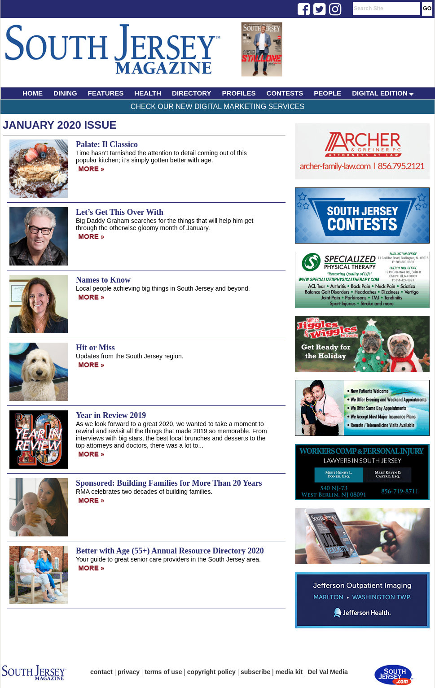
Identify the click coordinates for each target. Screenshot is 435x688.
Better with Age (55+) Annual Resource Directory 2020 (170, 550)
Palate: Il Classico (107, 144)
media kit (289, 671)
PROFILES (239, 93)
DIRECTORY (191, 93)
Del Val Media (327, 671)
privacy (129, 671)
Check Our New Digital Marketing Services (217, 106)
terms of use (163, 671)
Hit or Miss (95, 347)
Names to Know (103, 279)
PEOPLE (327, 93)
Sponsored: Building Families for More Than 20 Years (169, 483)
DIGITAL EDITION (382, 93)
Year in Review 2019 (111, 415)
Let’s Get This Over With (119, 212)
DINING (65, 93)
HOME (32, 93)
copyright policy (211, 671)
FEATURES (106, 93)
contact (101, 671)
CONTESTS (285, 93)
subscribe (255, 671)
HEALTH (147, 93)
